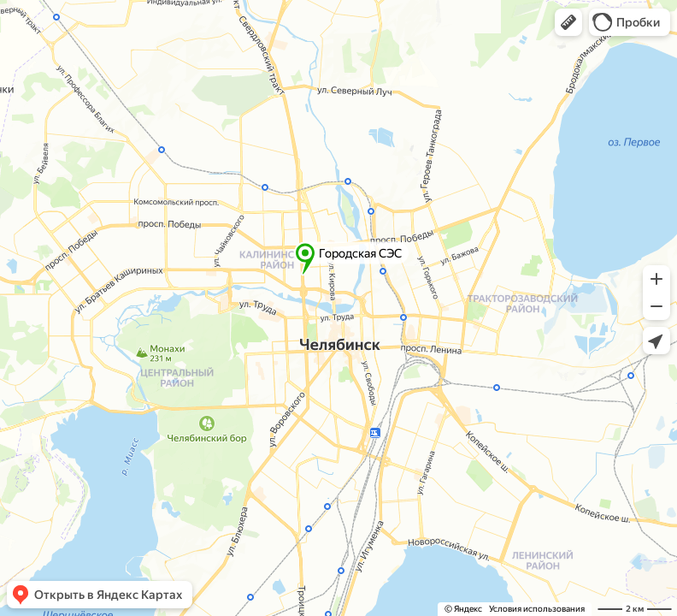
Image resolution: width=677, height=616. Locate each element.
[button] (568, 22)
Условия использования (537, 608)
